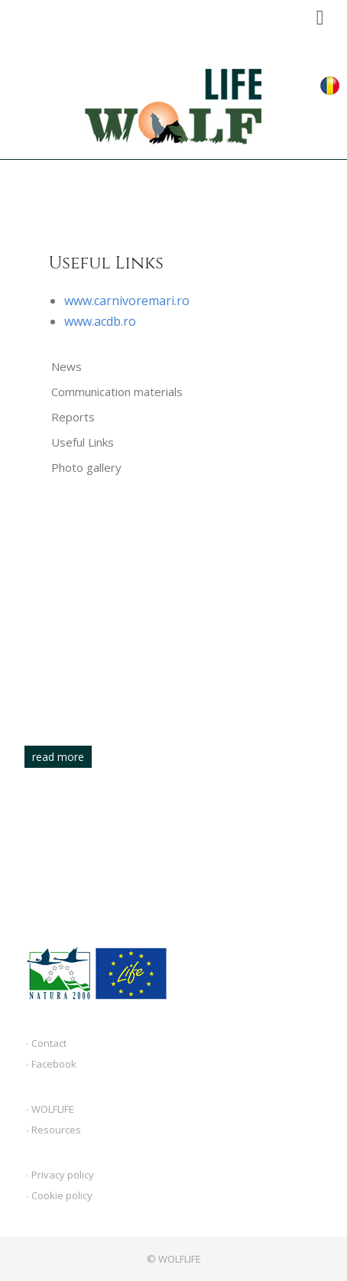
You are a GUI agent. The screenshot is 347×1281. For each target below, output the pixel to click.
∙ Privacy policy (60, 1175)
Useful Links (82, 442)
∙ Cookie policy (59, 1195)
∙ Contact (46, 1043)
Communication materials (117, 391)
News (66, 366)
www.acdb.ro (100, 321)
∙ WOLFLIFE (50, 1109)
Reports (73, 416)
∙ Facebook (51, 1064)
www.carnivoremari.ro (127, 300)
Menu (320, 13)
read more (58, 756)
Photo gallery (86, 467)
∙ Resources (53, 1129)
